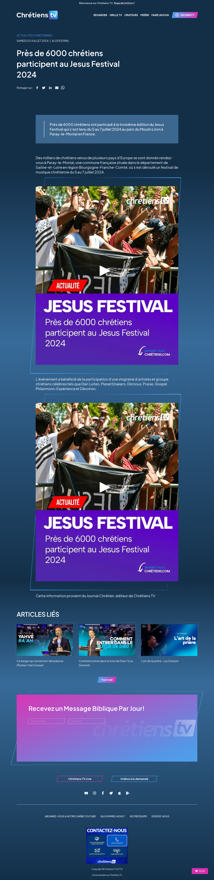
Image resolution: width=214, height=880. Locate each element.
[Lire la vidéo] (107, 270)
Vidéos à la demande (134, 778)
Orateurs (131, 15)
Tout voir (107, 679)
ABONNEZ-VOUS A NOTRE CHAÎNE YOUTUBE (70, 816)
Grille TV (116, 15)
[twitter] (43, 88)
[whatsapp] (62, 87)
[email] (57, 88)
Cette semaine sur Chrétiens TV (107, 875)
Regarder (100, 15)
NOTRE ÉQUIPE (138, 816)
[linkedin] (50, 88)
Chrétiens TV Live (79, 778)
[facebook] (37, 88)
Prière (144, 15)
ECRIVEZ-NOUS (160, 816)
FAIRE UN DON (160, 15)
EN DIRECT (184, 15)
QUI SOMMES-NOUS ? (112, 816)
